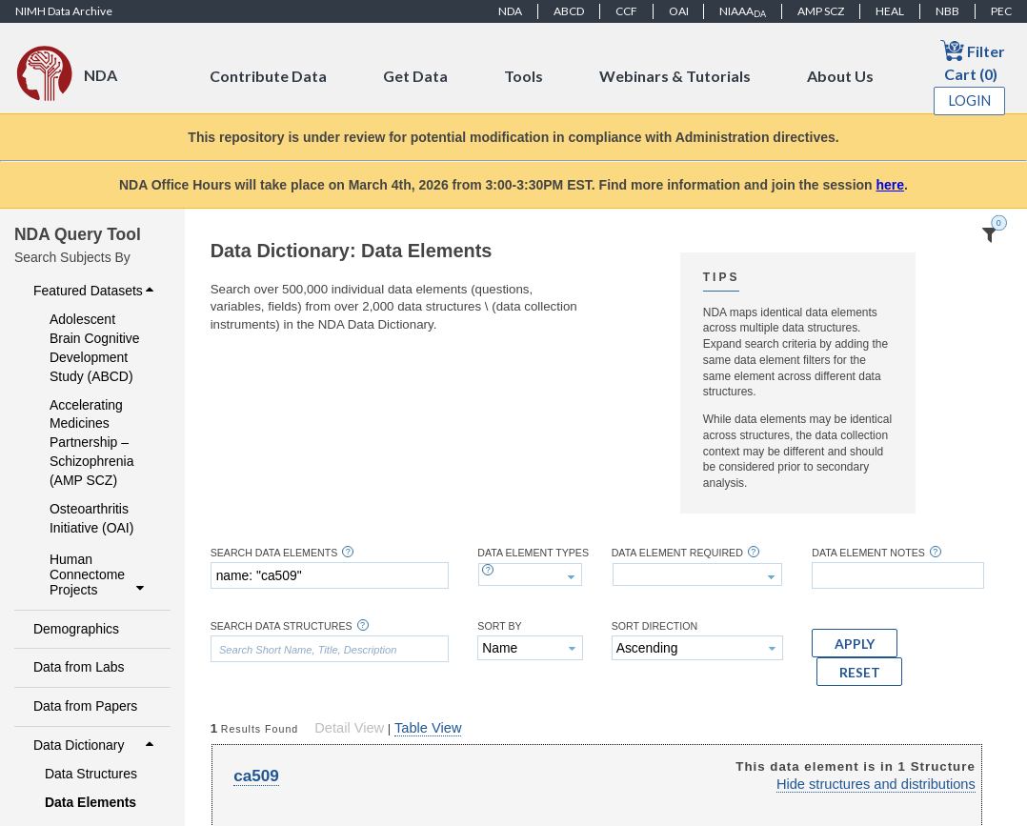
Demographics (76, 628)
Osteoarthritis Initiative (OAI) (91, 518)
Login (970, 100)
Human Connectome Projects (100, 574)
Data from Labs (78, 667)
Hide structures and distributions (876, 784)
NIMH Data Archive (63, 11)
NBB (947, 11)
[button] (854, 643)
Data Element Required (677, 553)
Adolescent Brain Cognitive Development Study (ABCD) (95, 348)
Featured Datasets (95, 290)
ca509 (256, 776)
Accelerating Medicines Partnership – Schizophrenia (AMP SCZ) (91, 443)
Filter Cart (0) (972, 60)
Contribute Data (268, 76)
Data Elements (90, 802)
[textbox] (330, 575)
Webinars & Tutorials (675, 76)
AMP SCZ (820, 11)
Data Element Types (533, 553)
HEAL (890, 11)
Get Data (415, 76)
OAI (679, 11)
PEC (1001, 11)
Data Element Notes (868, 553)
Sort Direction (655, 626)
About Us (840, 76)
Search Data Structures (281, 626)
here (890, 184)
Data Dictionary (95, 745)
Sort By (499, 626)
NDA (510, 11)
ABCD (569, 11)
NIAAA (742, 11)
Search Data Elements (274, 553)
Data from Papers (85, 706)
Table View (427, 727)
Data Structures (91, 773)
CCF (626, 11)
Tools (523, 76)
